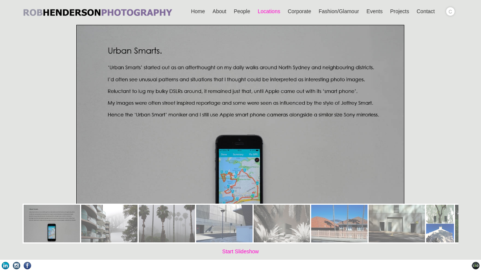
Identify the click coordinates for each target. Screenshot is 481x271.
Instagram (16, 265)
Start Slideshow (240, 251)
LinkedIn (5, 265)
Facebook (27, 265)
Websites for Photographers (475, 265)
